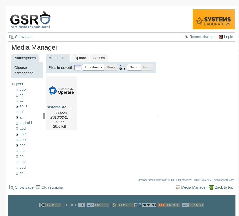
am (21, 117)
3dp (22, 89)
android (25, 123)
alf (21, 111)
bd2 (22, 162)
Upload (80, 58)
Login (228, 37)
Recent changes (202, 37)
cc (21, 173)
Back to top (224, 190)
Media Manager (194, 190)
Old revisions (52, 190)
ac (21, 100)
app (22, 139)
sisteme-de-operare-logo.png (72, 107)
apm (22, 134)
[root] (20, 84)
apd (22, 128)
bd (21, 156)
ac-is (23, 106)
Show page (24, 37)
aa (21, 95)
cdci (22, 178)
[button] (93, 67)
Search (99, 58)
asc (22, 145)
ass (22, 151)
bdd (22, 167)
